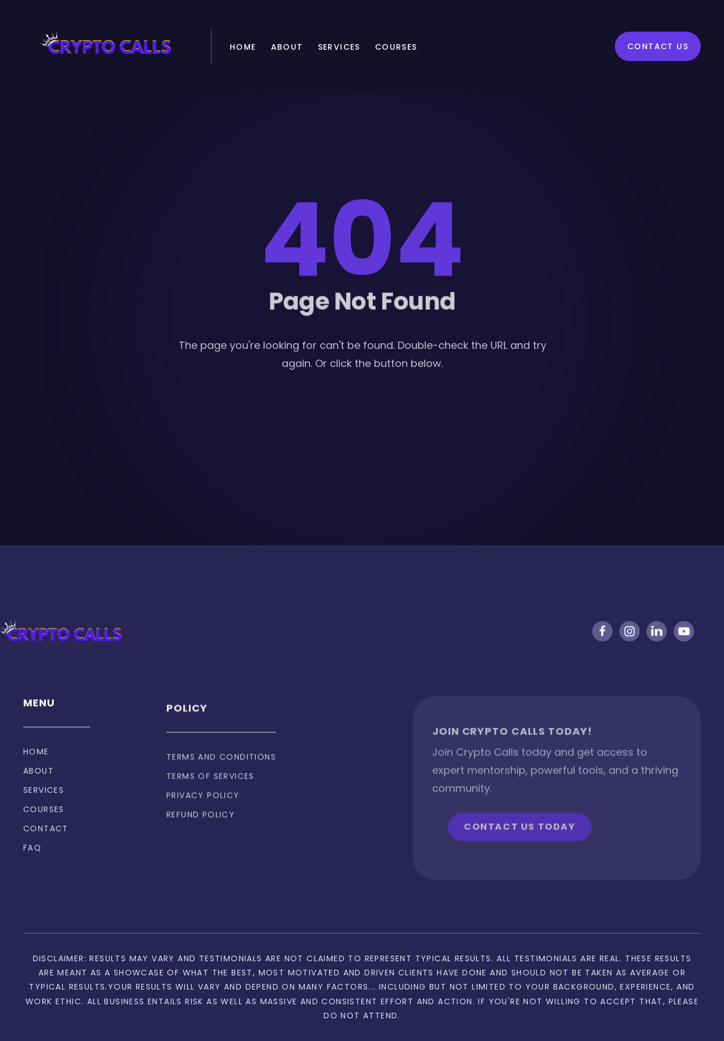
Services (339, 47)
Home (243, 47)
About (287, 47)
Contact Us (657, 46)
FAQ (32, 858)
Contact (45, 839)
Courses (396, 47)
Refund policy (200, 831)
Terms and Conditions (221, 774)
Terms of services (210, 793)
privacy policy (203, 812)
